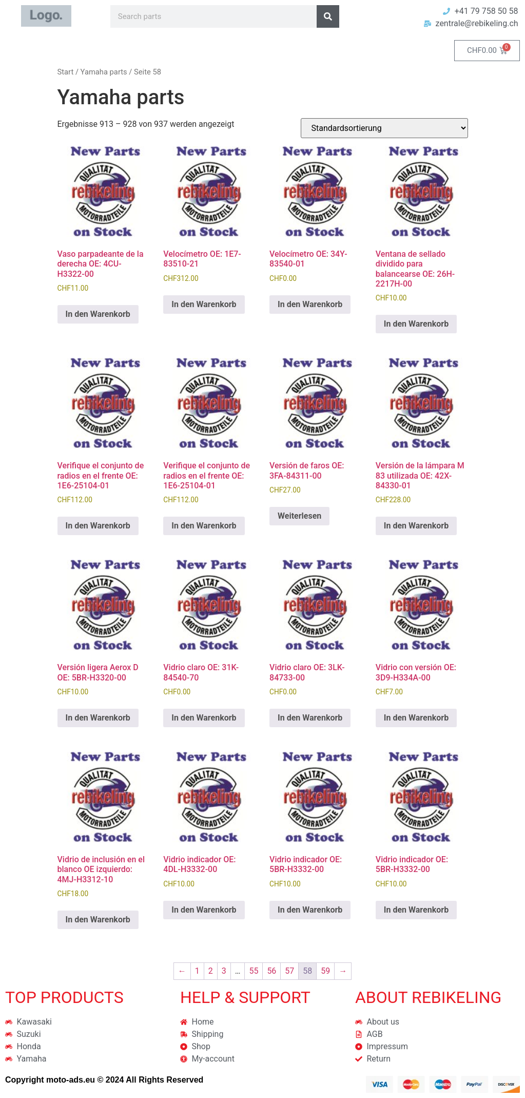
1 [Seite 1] (197, 971)
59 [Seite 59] (325, 971)
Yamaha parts (104, 72)
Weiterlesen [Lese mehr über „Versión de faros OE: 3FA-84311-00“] (299, 516)
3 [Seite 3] (224, 971)
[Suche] (328, 16)
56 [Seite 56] (271, 971)
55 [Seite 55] (253, 971)
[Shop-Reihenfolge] (384, 128)
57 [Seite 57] (289, 971)
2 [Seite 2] (210, 971)
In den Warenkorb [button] (98, 314)
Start (65, 72)
